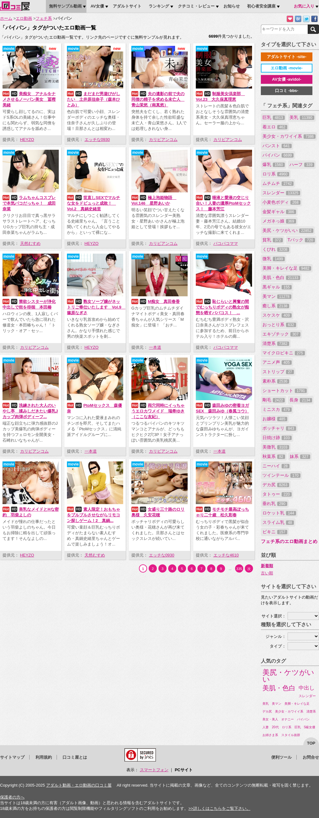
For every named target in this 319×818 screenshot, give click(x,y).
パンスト (277, 145)
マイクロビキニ (283, 352)
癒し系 (275, 305)
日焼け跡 (277, 437)
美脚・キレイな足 (286, 268)
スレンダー (281, 192)
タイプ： (278, 646)
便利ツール (281, 757)
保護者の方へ (12, 797)
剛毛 (273, 399)
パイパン (278, 155)
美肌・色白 (281, 277)
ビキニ (274, 531)
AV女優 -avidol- (286, 79)
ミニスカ (277, 409)
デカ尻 (275, 484)
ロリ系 (275, 173)
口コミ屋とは (75, 757)
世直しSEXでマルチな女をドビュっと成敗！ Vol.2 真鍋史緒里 (93, 203)
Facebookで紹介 (314, 19)
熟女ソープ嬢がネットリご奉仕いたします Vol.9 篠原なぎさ (96, 307)
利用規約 (44, 757)
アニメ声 (277, 362)
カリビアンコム (163, 139)
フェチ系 (44, 18)
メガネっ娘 (279, 220)
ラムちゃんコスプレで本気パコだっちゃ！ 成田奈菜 (29, 203)
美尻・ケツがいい (287, 230)
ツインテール (281, 475)
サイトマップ (12, 757)
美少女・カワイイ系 (289, 136)
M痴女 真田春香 (164, 301)
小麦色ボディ (281, 202)
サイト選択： (273, 616)
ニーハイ (275, 465)
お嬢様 (274, 418)
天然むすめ (30, 243)
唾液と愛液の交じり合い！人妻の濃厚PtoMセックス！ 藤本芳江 (223, 203)
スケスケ (277, 315)
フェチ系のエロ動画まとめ (289, 541)
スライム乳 (278, 522)
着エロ (274, 126)
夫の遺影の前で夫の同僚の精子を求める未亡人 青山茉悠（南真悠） (157, 99)
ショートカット (284, 390)
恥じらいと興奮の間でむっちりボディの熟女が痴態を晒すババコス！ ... (222, 307)
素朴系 (275, 381)
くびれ (275, 249)
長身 (300, 399)
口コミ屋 (15, 6)
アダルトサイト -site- (286, 56)
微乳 (273, 258)
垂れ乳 (274, 503)
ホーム (6, 18)
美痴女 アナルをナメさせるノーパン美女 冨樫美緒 (29, 99)
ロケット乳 (279, 512)
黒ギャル (277, 286)
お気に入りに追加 (290, 19)
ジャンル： (276, 636)
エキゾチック (281, 333)
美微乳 (275, 446)
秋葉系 (273, 456)
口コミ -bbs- (286, 90)
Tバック (301, 239)
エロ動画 (24, 18)
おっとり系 (279, 324)
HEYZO (27, 139)
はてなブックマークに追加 (298, 19)
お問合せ (311, 757)
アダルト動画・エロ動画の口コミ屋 (79, 785)
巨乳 (273, 117)
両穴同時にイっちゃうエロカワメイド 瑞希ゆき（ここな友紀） (157, 411)
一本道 (155, 347)
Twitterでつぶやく (306, 19)
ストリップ (278, 371)
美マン (276, 296)
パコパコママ (225, 243)
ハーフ (301, 164)
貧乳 (272, 239)
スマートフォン (154, 769)
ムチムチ (278, 183)
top (311, 743)
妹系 (300, 456)
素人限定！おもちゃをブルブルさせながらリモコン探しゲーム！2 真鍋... (93, 515)
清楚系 (275, 343)
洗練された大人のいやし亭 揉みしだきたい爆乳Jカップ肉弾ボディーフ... (30, 411)
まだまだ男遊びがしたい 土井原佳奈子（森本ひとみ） (93, 99)
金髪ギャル (279, 211)
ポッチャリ (279, 428)
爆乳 (273, 164)
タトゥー (277, 494)
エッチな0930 (97, 139)
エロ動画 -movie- (287, 68)
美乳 (301, 117)
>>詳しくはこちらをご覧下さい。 (219, 808)
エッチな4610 (226, 555)
